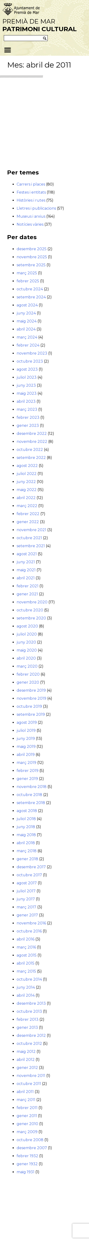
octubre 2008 (30, 1140)
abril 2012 (26, 1059)
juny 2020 (26, 642)
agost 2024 (27, 305)
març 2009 (27, 1132)
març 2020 (27, 666)
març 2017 (26, 907)
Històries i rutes (31, 200)
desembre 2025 (32, 249)
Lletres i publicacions (36, 208)
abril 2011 (25, 1091)
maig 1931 (25, 1172)
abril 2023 (26, 401)
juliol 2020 (27, 634)
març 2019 (26, 762)
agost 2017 (27, 883)
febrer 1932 (27, 1156)
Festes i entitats (31, 192)
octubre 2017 (29, 875)
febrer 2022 (28, 514)
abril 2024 (26, 329)
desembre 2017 (31, 867)
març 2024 (27, 337)
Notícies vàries (30, 224)
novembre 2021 (31, 530)
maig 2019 (26, 746)
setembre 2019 (31, 714)
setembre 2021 (31, 546)
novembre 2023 (32, 353)
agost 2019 (27, 722)
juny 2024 (26, 313)
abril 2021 (26, 578)
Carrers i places (31, 184)
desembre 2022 (32, 433)
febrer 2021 (27, 586)
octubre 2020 (30, 610)
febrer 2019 (27, 770)
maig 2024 (27, 321)
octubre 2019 (29, 706)
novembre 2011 (31, 1075)
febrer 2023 (28, 417)
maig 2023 (27, 393)
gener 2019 (27, 778)
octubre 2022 (30, 449)
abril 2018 (26, 843)
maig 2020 (27, 650)
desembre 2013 (31, 1003)
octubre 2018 (29, 794)
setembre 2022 (31, 457)
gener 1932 (27, 1164)
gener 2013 (27, 1027)
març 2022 (27, 506)
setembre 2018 (31, 803)
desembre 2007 (32, 1148)
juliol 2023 (27, 377)
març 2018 (27, 851)
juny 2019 (26, 738)
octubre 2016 (29, 931)
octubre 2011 (29, 1083)
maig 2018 (26, 835)
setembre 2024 (31, 297)
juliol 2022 (27, 473)
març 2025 (27, 273)
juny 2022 (26, 481)
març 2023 (27, 409)
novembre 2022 (32, 441)
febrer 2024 (28, 345)
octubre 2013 (29, 1011)
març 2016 (26, 947)
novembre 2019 (31, 698)
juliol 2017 (26, 891)
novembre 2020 (32, 602)
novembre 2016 (31, 923)
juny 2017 (26, 899)
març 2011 (26, 1099)
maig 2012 (26, 1051)
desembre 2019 (31, 690)
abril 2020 (26, 658)
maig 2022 (27, 489)
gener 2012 (27, 1067)
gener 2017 (27, 915)
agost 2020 (27, 626)
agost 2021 (27, 554)
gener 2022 (28, 522)
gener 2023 (28, 425)
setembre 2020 (31, 618)
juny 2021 (26, 562)
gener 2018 (27, 859)
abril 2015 (25, 963)
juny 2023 (26, 385)
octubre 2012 (29, 1043)
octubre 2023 (30, 361)
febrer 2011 (27, 1107)
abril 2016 (25, 939)
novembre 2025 (32, 257)
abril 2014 (26, 995)
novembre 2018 (32, 786)
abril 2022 (26, 498)
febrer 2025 (28, 281)
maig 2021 (26, 570)
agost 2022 (27, 465)
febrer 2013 (27, 1019)
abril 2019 (26, 754)
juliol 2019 (26, 730)
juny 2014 (26, 987)
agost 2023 (27, 369)
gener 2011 (27, 1116)
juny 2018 (26, 827)
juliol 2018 (26, 819)
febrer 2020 (28, 674)
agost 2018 (27, 811)
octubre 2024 (30, 289)
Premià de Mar (39, 25)
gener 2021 (27, 594)
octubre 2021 (29, 538)
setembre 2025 (31, 265)
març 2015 (26, 971)
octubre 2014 (29, 979)
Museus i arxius (31, 216)
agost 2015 (27, 955)
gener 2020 (28, 682)
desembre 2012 (31, 1035)
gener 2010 (27, 1124)
